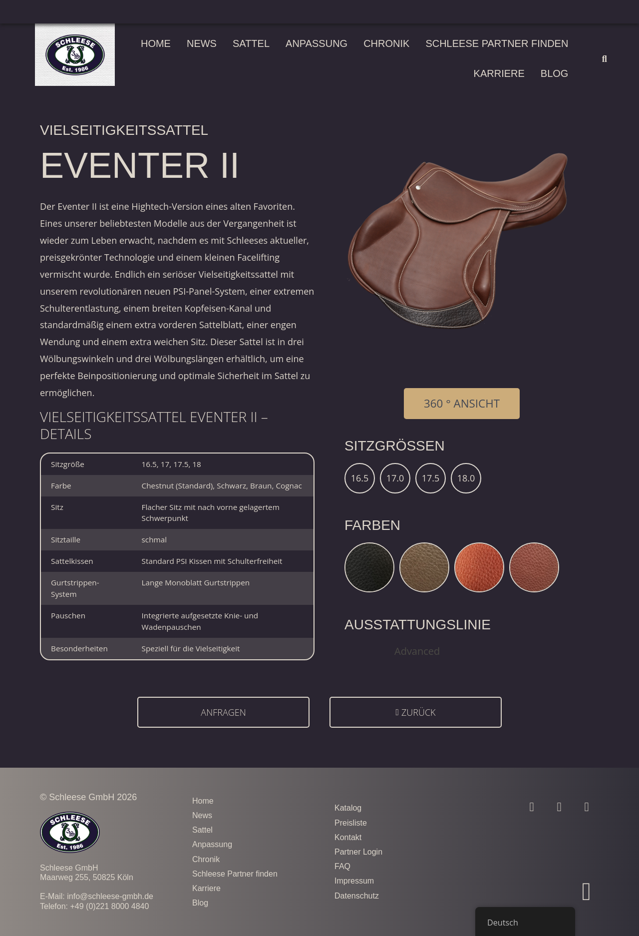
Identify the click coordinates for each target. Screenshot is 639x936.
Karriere (499, 73)
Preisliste (350, 823)
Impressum (354, 881)
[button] (604, 58)
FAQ (342, 866)
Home (156, 43)
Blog (555, 73)
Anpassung (316, 43)
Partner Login (358, 852)
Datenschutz (356, 896)
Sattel (251, 43)
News (202, 43)
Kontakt (347, 837)
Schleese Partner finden (496, 43)
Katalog (347, 808)
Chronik (386, 43)
